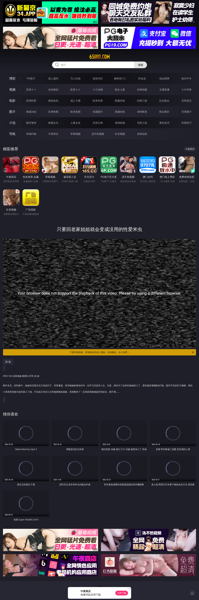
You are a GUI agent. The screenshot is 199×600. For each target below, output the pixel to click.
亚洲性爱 (31, 100)
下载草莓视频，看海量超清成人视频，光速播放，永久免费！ (132, 352)
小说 (12, 123)
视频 (12, 89)
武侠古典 (98, 122)
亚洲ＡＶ (31, 89)
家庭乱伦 (53, 122)
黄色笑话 (164, 122)
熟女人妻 (120, 89)
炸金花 (142, 78)
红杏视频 (120, 134)
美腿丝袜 (120, 111)
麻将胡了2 (120, 78)
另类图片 (186, 111)
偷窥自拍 (31, 111)
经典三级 (142, 100)
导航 (12, 134)
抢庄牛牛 (186, 78)
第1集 (8, 361)
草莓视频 (75, 134)
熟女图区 (164, 111)
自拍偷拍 (53, 89)
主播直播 (164, 89)
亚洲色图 (53, 111)
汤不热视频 (97, 134)
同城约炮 (31, 134)
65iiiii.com (99, 57)
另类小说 (142, 122)
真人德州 (53, 78)
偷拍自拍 (53, 100)
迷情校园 (120, 122)
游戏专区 (98, 78)
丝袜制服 (142, 89)
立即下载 (121, 592)
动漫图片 (98, 111)
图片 (12, 111)
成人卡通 (75, 100)
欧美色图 (75, 111)
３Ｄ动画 (98, 89)
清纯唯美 (142, 111)
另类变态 (186, 100)
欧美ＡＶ (75, 89)
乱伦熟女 (164, 100)
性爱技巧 (186, 122)
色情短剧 (142, 134)
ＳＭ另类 (186, 89)
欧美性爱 (98, 100)
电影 (12, 100)
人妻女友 (75, 122)
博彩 (12, 78)
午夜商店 (53, 134)
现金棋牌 (164, 78)
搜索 (140, 65)
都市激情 (31, 122)
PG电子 (31, 78)
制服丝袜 (120, 100)
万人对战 (75, 78)
